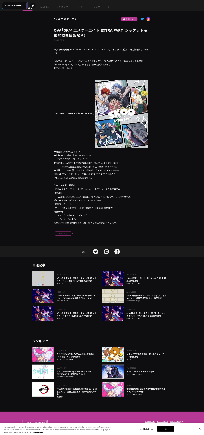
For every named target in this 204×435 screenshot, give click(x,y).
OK (165, 430)
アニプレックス (162, 421)
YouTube (68, 7)
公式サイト (129, 19)
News (52, 7)
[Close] (200, 430)
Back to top (63, 234)
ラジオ (120, 7)
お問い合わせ (150, 421)
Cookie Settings (175, 421)
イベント (104, 7)
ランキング (86, 7)
